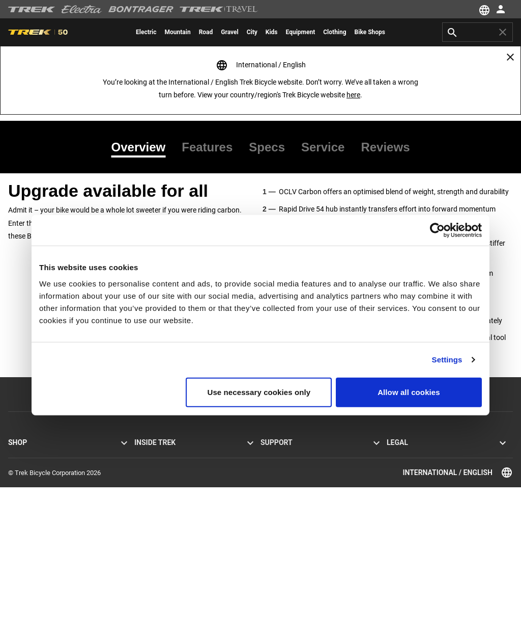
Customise (23, 541)
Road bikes (24, 455)
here (353, 95)
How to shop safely (287, 504)
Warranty (273, 492)
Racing (144, 504)
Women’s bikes (29, 504)
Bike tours (22, 565)
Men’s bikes (24, 492)
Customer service (285, 455)
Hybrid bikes (25, 480)
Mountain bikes (30, 467)
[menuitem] (146, 32)
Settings (447, 359)
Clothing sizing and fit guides (301, 578)
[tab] (142, 147)
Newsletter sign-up (287, 480)
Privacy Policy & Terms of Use (429, 455)
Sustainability (153, 516)
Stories (144, 455)
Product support (283, 529)
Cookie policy (406, 467)
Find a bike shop (31, 553)
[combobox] (477, 32)
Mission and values (161, 467)
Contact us (276, 467)
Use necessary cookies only (259, 391)
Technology (150, 492)
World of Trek (153, 541)
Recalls (397, 480)
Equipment (23, 516)
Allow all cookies (409, 391)
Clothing (20, 529)
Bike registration (283, 541)
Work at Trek (152, 529)
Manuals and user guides (296, 516)
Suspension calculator (292, 565)
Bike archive (277, 553)
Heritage (146, 480)
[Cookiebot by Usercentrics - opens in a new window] (437, 230)
